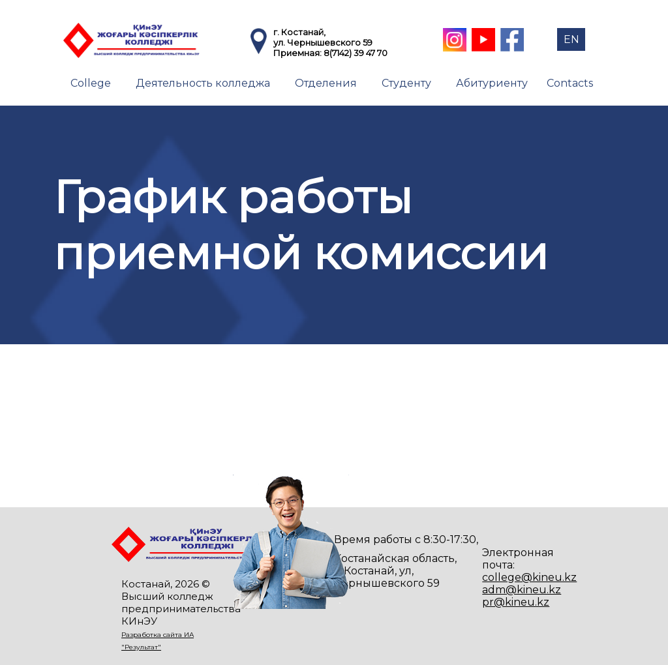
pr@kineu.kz (515, 602)
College (90, 83)
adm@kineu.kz (521, 590)
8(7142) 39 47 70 (355, 53)
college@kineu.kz (529, 577)
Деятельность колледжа (203, 83)
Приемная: (298, 53)
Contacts (570, 83)
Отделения (326, 83)
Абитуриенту (492, 83)
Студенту (406, 83)
